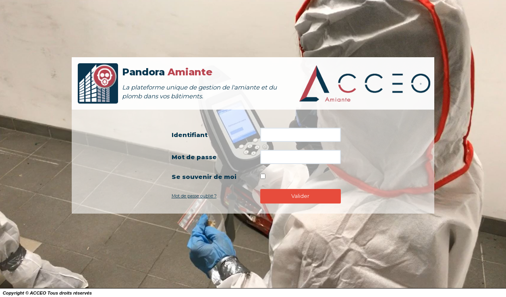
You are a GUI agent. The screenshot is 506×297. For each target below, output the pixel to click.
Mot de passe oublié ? (194, 196)
